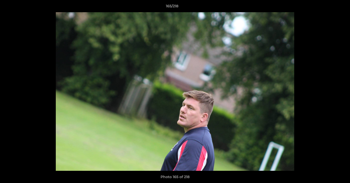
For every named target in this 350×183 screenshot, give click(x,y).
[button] (329, 7)
